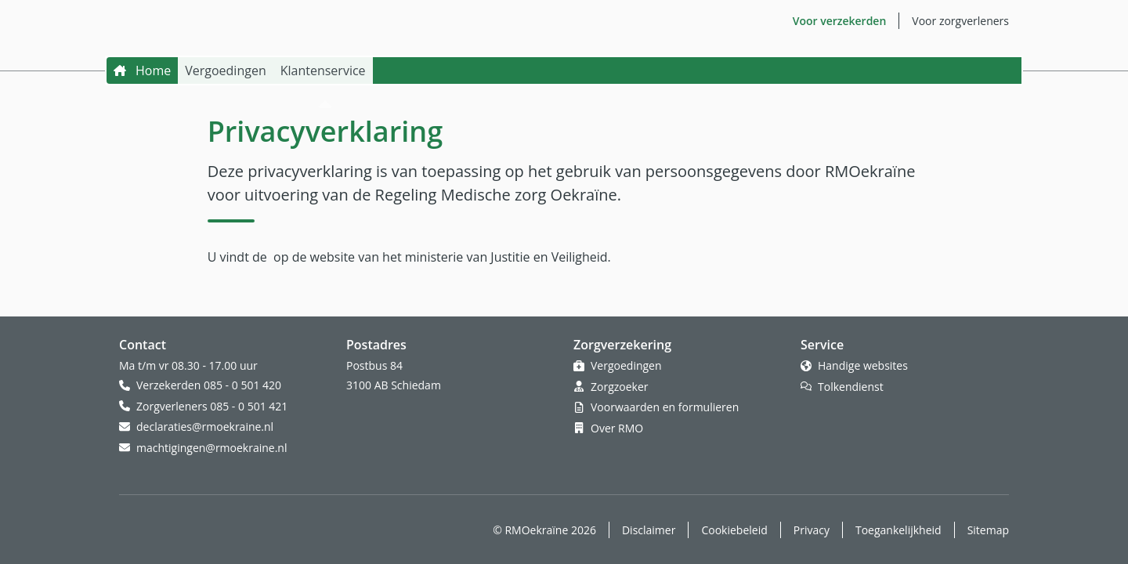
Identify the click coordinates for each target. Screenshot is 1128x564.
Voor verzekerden (840, 20)
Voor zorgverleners (960, 20)
